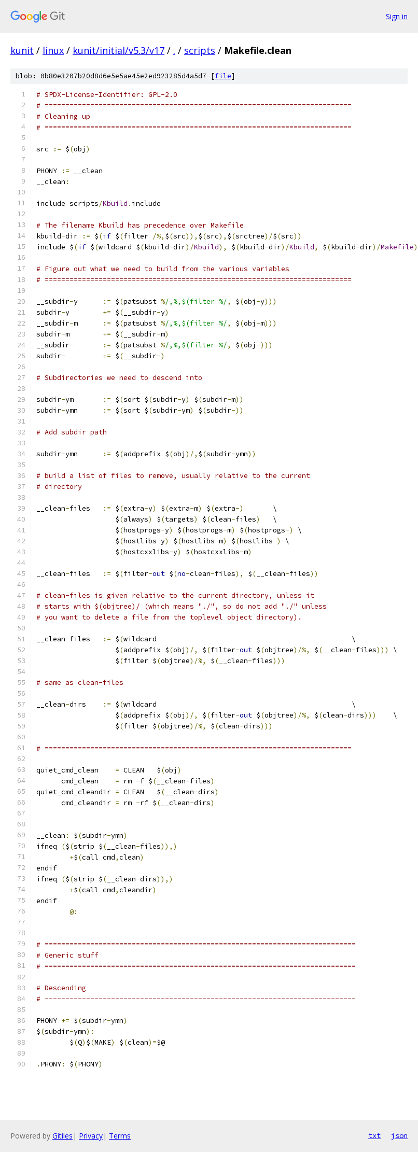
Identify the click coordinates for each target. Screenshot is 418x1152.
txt (374, 1135)
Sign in (397, 16)
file (223, 76)
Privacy (91, 1136)
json (399, 1135)
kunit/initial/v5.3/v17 (118, 50)
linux (53, 50)
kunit (22, 50)
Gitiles (62, 1136)
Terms (120, 1136)
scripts (199, 50)
